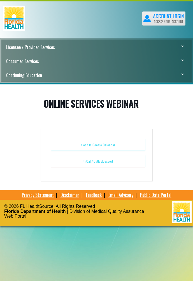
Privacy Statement (38, 195)
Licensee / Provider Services (95, 47)
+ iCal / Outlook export (98, 161)
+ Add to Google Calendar (98, 144)
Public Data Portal (155, 195)
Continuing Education (95, 75)
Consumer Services (95, 61)
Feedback (94, 195)
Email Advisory (120, 195)
